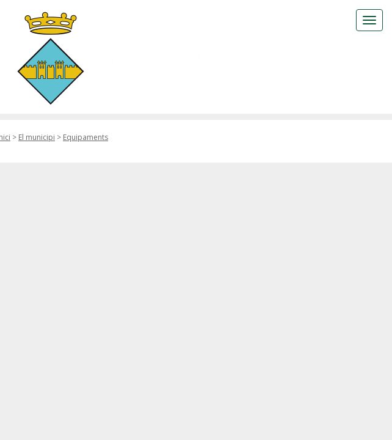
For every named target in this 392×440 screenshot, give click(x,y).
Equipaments (85, 137)
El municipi (36, 137)
